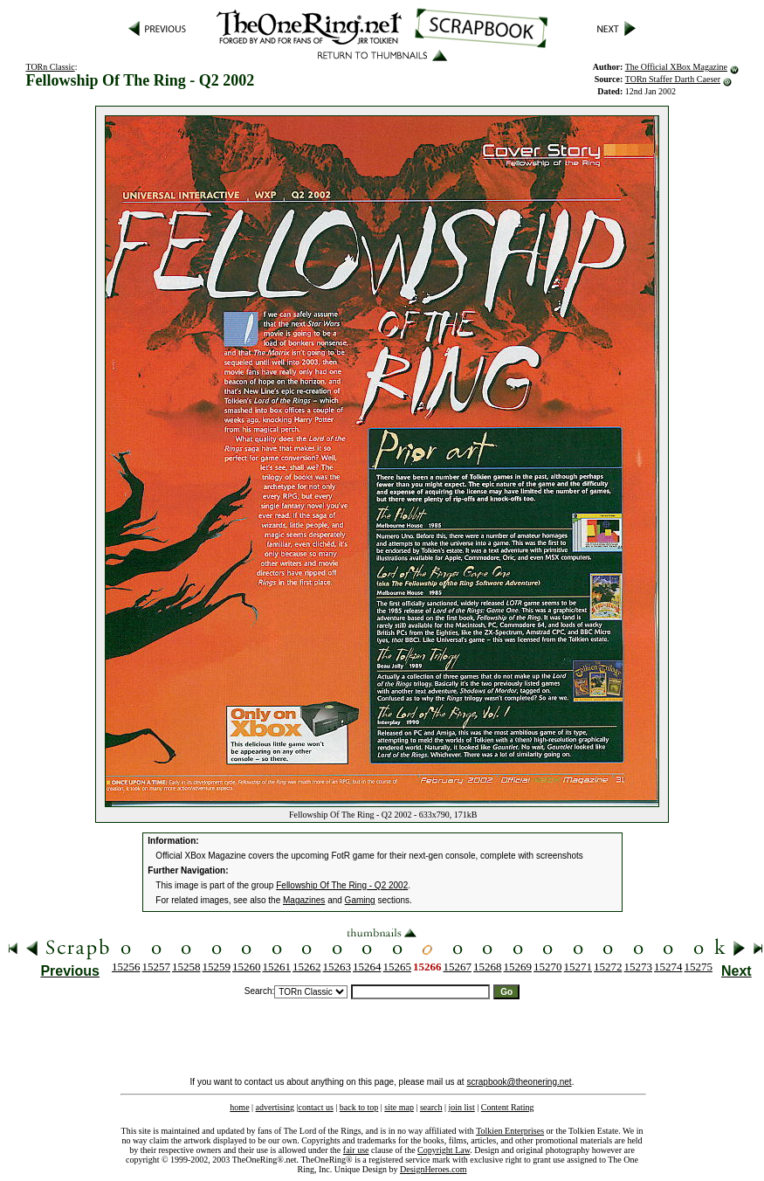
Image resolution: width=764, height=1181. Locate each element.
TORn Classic (49, 67)
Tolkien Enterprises (510, 1131)
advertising (275, 1107)
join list (461, 1107)
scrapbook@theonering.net (518, 1082)
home (239, 1107)
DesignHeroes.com (433, 1169)
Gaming (360, 900)
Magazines (304, 900)
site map (399, 1107)
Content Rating (507, 1107)
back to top (359, 1107)
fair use (356, 1150)
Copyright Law (443, 1150)
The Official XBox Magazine (676, 67)
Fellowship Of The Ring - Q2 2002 (342, 885)
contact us (316, 1107)
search (431, 1107)
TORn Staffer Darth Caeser (672, 79)
